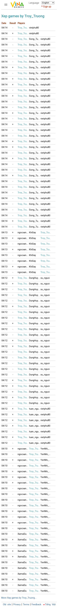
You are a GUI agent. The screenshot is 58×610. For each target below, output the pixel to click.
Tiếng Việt (50, 604)
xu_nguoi (45, 278)
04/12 (4, 278)
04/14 (4, 27)
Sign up (47, 6)
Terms (26, 604)
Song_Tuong (35, 39)
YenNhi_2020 (46, 448)
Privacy (17, 604)
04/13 (4, 232)
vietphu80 (34, 27)
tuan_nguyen (35, 409)
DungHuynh (35, 278)
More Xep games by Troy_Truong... (18, 598)
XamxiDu (22, 534)
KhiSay (32, 232)
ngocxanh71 (23, 232)
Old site (7, 604)
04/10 (4, 448)
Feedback (36, 604)
